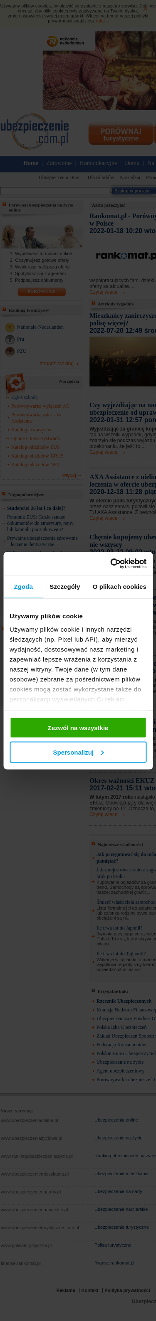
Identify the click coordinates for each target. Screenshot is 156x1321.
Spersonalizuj (78, 751)
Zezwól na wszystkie (78, 727)
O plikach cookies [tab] (119, 586)
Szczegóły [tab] (65, 586)
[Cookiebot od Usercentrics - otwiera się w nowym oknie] (111, 563)
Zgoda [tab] (23, 586)
